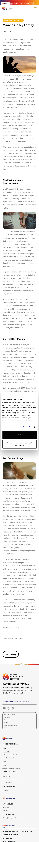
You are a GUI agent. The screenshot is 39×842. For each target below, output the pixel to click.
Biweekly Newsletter (8, 758)
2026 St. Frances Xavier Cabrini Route (17, 831)
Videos (4, 765)
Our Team (7, 717)
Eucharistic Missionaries (10, 780)
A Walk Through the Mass (10, 755)
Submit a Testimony (10, 725)
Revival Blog (6, 752)
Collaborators (8, 786)
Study (11, 768)
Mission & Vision (9, 715)
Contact (6, 728)
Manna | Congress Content (11, 818)
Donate (6, 720)
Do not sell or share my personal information (19, 444)
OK (19, 435)
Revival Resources (9, 772)
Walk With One (7, 783)
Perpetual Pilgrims (10, 835)
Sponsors (5, 807)
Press (6, 722)
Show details (27, 427)
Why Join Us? (7, 838)
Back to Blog (11, 654)
